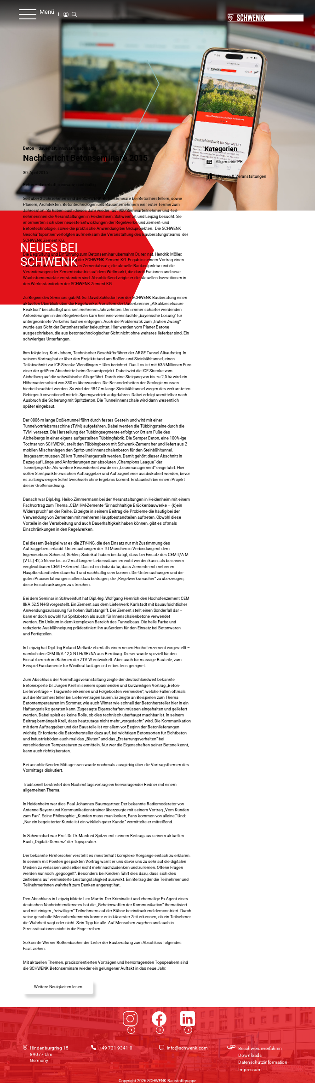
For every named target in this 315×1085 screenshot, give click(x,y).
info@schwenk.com (187, 1048)
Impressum (250, 1070)
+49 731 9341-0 (115, 1048)
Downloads (250, 1055)
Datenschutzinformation (262, 1062)
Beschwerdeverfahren (260, 1048)
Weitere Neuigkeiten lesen (58, 987)
